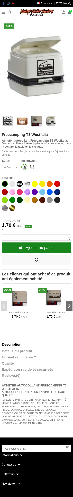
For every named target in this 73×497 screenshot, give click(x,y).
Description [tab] (12, 344)
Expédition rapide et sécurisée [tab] (27, 369)
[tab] (36, 376)
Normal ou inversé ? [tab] (19, 357)
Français (45, 3)
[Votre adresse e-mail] (33, 448)
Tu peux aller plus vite (53, 312)
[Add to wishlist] (36, 260)
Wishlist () (63, 3)
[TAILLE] (10, 167)
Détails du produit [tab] (17, 351)
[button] (4, 306)
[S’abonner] (67, 447)
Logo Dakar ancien (19, 312)
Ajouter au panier (36, 248)
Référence (7, 221)
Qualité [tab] (8, 363)
